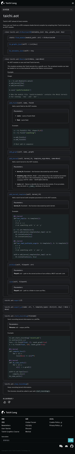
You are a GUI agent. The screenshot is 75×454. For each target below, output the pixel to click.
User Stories (6, 428)
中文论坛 (28, 425)
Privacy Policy (56, 425)
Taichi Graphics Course (10, 431)
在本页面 (6, 9)
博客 (3, 422)
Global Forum (30, 422)
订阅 (70, 440)
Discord (28, 428)
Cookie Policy (56, 422)
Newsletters (6, 425)
